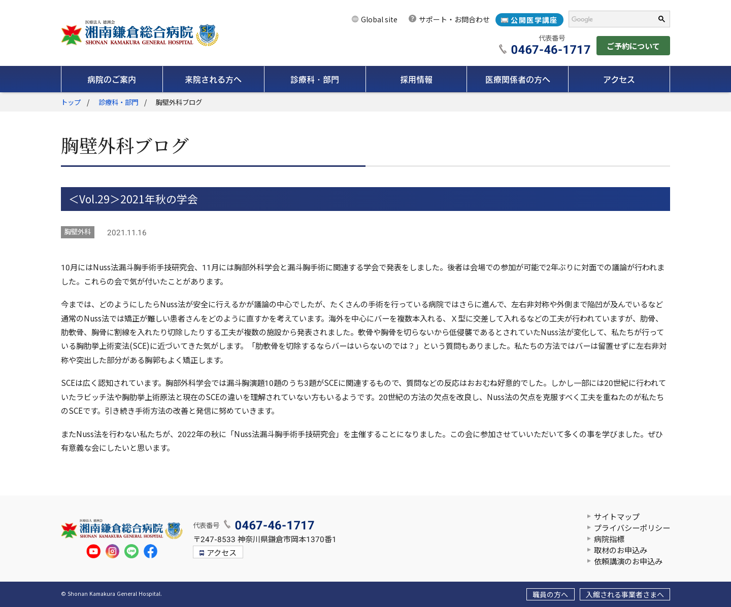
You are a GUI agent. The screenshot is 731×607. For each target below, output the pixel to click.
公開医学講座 (534, 20)
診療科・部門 (118, 102)
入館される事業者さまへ (625, 595)
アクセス (222, 553)
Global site (379, 20)
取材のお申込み (620, 550)
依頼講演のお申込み (628, 561)
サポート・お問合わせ (454, 20)
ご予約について (633, 46)
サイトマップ (617, 517)
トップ (71, 102)
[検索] (608, 19)
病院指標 (609, 539)
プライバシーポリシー (632, 528)
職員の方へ (550, 595)
